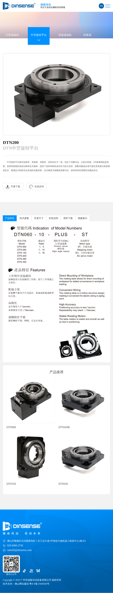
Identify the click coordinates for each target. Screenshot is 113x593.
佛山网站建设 (22, 584)
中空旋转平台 (39, 34)
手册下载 (13, 186)
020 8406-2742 (15, 545)
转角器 (87, 34)
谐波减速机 (65, 34)
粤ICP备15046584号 (39, 584)
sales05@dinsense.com (19, 550)
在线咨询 (36, 186)
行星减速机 (12, 34)
